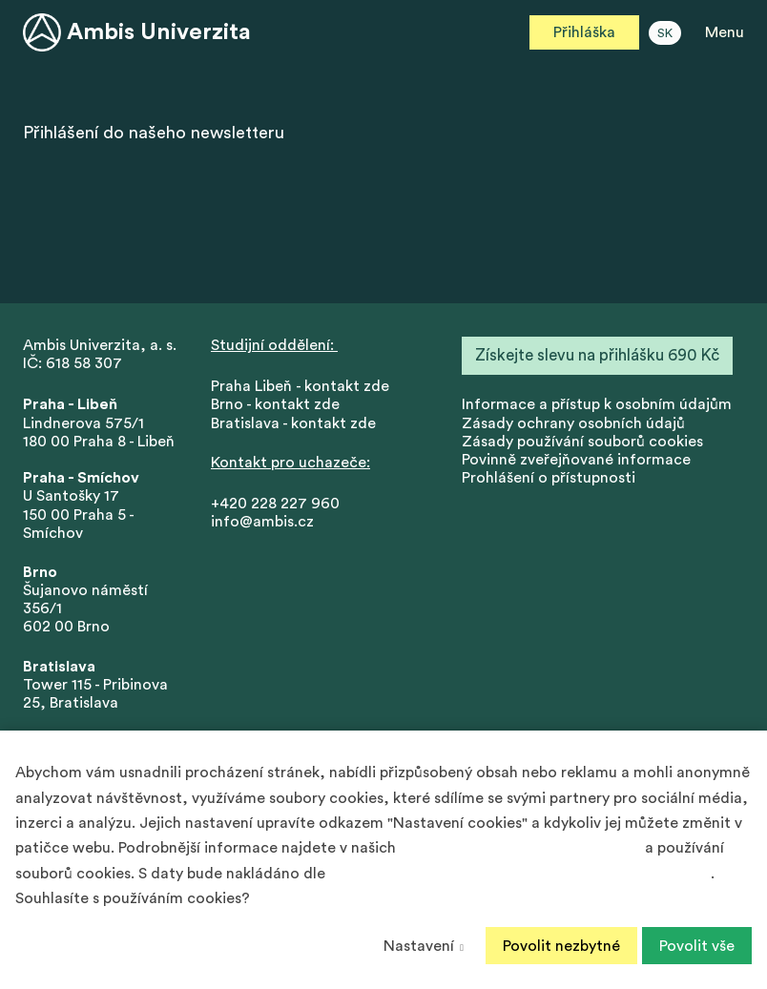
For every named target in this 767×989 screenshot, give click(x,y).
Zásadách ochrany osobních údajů (520, 847)
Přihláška (584, 32)
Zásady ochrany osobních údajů (573, 423)
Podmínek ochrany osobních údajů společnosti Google (520, 873)
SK (665, 33)
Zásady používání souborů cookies (582, 441)
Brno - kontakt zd (271, 404)
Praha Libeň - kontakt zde (304, 386)
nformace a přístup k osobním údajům (599, 404)
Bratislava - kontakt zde (293, 423)
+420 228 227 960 (275, 503)
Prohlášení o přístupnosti (548, 477)
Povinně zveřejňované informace (576, 459)
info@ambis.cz (262, 521)
